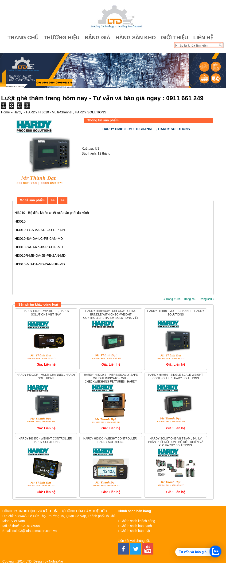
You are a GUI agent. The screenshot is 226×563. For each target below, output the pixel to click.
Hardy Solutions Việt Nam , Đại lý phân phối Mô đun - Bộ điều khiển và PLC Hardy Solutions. (175, 442)
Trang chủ (23, 37)
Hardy (18, 112)
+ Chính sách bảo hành (135, 526)
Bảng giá (97, 37)
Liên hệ (203, 37)
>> (53, 200)
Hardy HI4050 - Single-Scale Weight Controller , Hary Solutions (175, 376)
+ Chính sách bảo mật (134, 531)
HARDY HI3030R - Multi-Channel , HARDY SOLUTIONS (45, 376)
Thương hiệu (61, 37)
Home (5, 112)
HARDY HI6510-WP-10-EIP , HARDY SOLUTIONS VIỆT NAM (46, 312)
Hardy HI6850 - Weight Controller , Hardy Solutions (46, 440)
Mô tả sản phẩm (32, 200)
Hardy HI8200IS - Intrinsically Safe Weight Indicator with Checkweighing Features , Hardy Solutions (111, 380)
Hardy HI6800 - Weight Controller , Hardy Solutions (110, 440)
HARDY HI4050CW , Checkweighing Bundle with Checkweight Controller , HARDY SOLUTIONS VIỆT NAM (111, 316)
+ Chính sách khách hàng (136, 521)
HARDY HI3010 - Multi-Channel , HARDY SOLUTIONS (175, 312)
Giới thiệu (174, 37)
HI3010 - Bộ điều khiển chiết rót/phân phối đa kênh (52, 213)
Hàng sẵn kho (136, 37)
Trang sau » (206, 299)
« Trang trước (171, 299)
